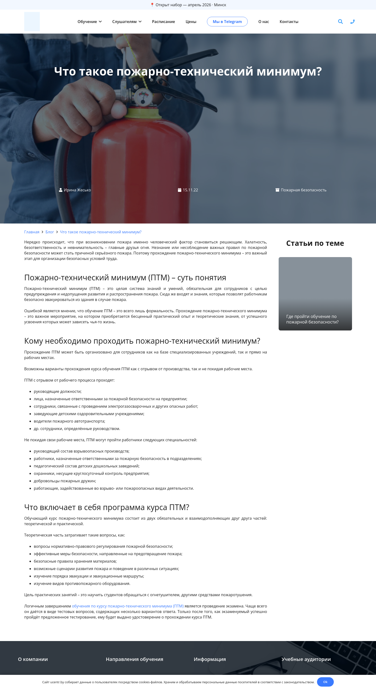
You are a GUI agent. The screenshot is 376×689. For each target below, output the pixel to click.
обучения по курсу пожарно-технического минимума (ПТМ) (127, 606)
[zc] (32, 21)
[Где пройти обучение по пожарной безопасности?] (315, 293)
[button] (99, 22)
